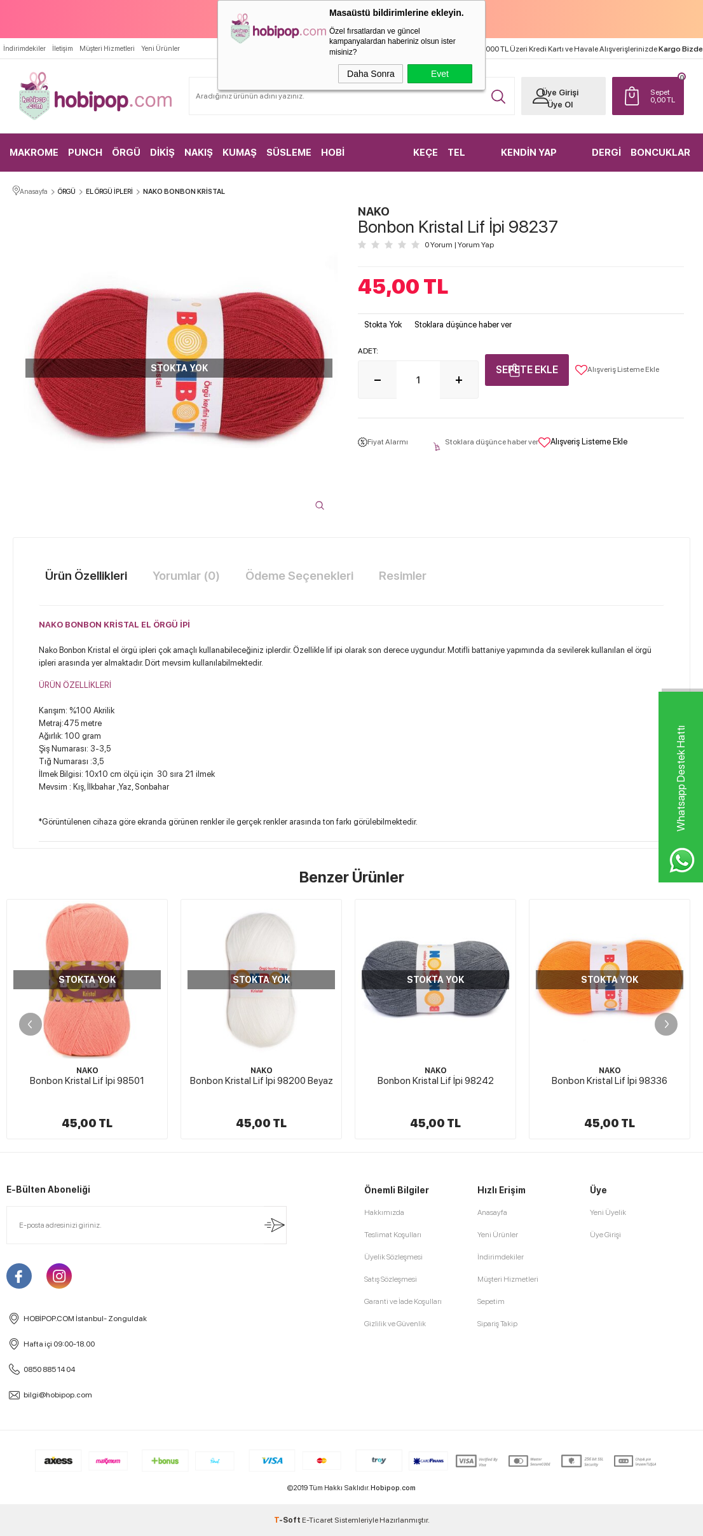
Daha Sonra (371, 74)
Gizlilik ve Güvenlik (395, 1323)
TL (664, 96)
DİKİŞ (162, 152)
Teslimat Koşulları (392, 1234)
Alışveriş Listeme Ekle (617, 370)
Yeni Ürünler (160, 48)
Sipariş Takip (497, 1323)
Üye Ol (560, 104)
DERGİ (606, 152)
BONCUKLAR (660, 152)
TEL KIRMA (462, 159)
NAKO (87, 1070)
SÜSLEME (288, 152)
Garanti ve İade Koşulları (403, 1301)
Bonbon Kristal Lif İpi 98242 (436, 1081)
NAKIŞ (198, 152)
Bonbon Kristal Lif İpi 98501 (87, 1081)
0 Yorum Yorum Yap (459, 244)
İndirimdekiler (24, 48)
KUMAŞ (239, 152)
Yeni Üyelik (608, 1212)
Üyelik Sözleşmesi (393, 1256)
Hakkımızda (384, 1212)
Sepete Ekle (527, 370)
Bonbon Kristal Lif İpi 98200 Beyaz (261, 1081)
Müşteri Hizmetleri (107, 48)
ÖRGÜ (126, 152)
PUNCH (85, 152)
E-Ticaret (317, 1520)
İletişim (62, 48)
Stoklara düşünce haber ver (463, 324)
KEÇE (425, 152)
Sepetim (491, 1301)
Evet (440, 74)
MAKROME (34, 152)
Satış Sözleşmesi (390, 1279)
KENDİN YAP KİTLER (529, 159)
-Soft (288, 1520)
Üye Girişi (560, 92)
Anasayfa (492, 1212)
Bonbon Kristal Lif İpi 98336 (609, 1081)
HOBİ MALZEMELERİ (354, 159)
